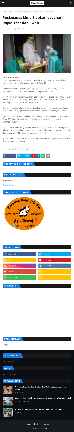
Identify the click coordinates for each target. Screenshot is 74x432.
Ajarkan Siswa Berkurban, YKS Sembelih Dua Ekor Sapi (38, 409)
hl (23, 149)
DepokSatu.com (41, 428)
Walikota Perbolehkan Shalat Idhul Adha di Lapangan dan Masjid (40, 388)
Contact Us (44, 424)
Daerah (11, 149)
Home (5, 12)
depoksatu (8, 28)
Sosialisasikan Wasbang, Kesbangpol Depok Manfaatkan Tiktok (43, 398)
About (35, 424)
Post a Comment (10, 185)
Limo (10, 12)
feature (18, 149)
